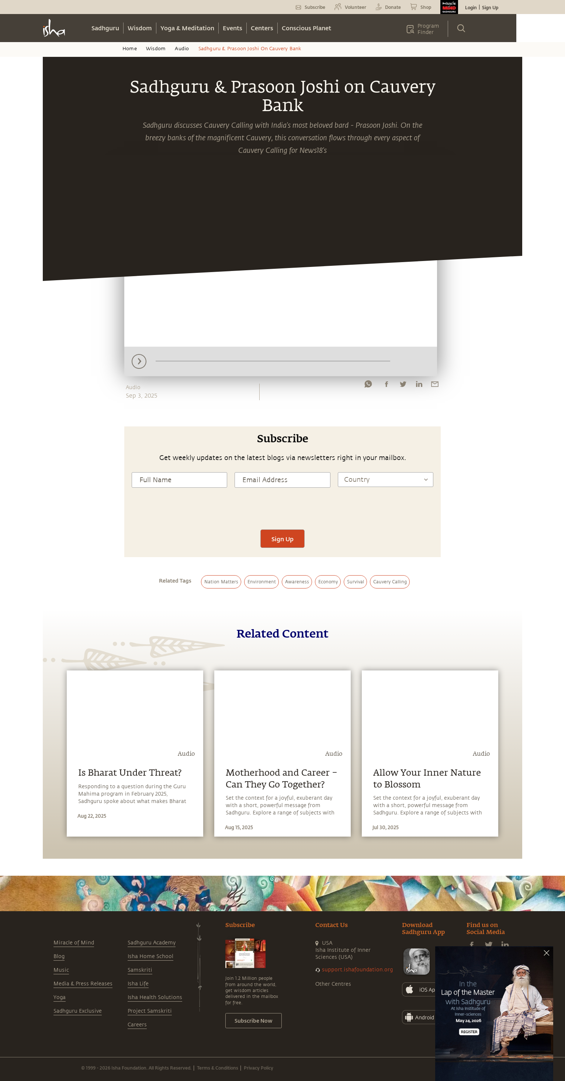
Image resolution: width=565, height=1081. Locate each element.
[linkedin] (419, 386)
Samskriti (140, 970)
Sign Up (490, 7)
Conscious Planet (306, 28)
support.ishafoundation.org (357, 969)
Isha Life (138, 983)
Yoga (59, 997)
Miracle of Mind (73, 943)
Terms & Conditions (217, 1068)
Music (61, 970)
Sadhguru (105, 28)
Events (232, 28)
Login (471, 7)
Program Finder (428, 29)
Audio (182, 48)
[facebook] (386, 385)
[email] (435, 386)
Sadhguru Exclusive (77, 1011)
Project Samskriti (150, 1011)
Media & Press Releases (82, 983)
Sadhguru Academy (152, 943)
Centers (262, 28)
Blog (59, 956)
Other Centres (333, 984)
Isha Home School (150, 956)
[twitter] (403, 386)
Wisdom (140, 28)
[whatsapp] (368, 386)
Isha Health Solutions (155, 997)
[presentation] (282, 507)
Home (129, 48)
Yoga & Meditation (187, 28)
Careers (137, 1024)
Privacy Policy (258, 1068)
